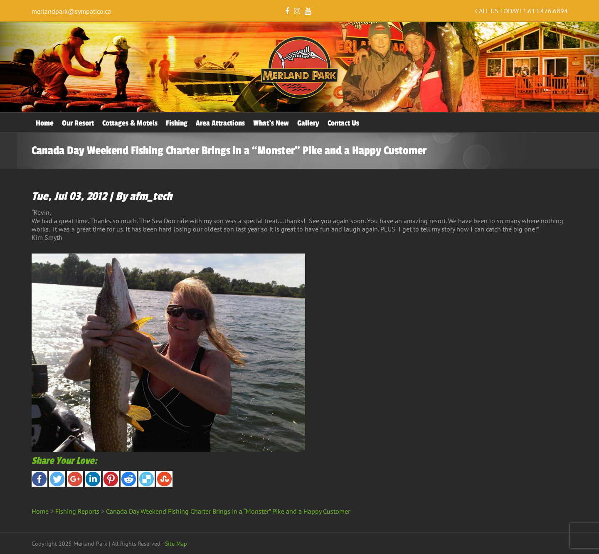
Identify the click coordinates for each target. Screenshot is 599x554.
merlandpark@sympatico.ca (71, 11)
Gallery (308, 123)
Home (45, 123)
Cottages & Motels (130, 123)
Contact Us (343, 123)
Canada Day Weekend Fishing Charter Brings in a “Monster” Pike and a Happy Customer (228, 511)
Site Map (176, 543)
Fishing (176, 123)
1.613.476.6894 (545, 11)
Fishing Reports (77, 511)
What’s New (271, 123)
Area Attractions (220, 123)
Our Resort (78, 123)
